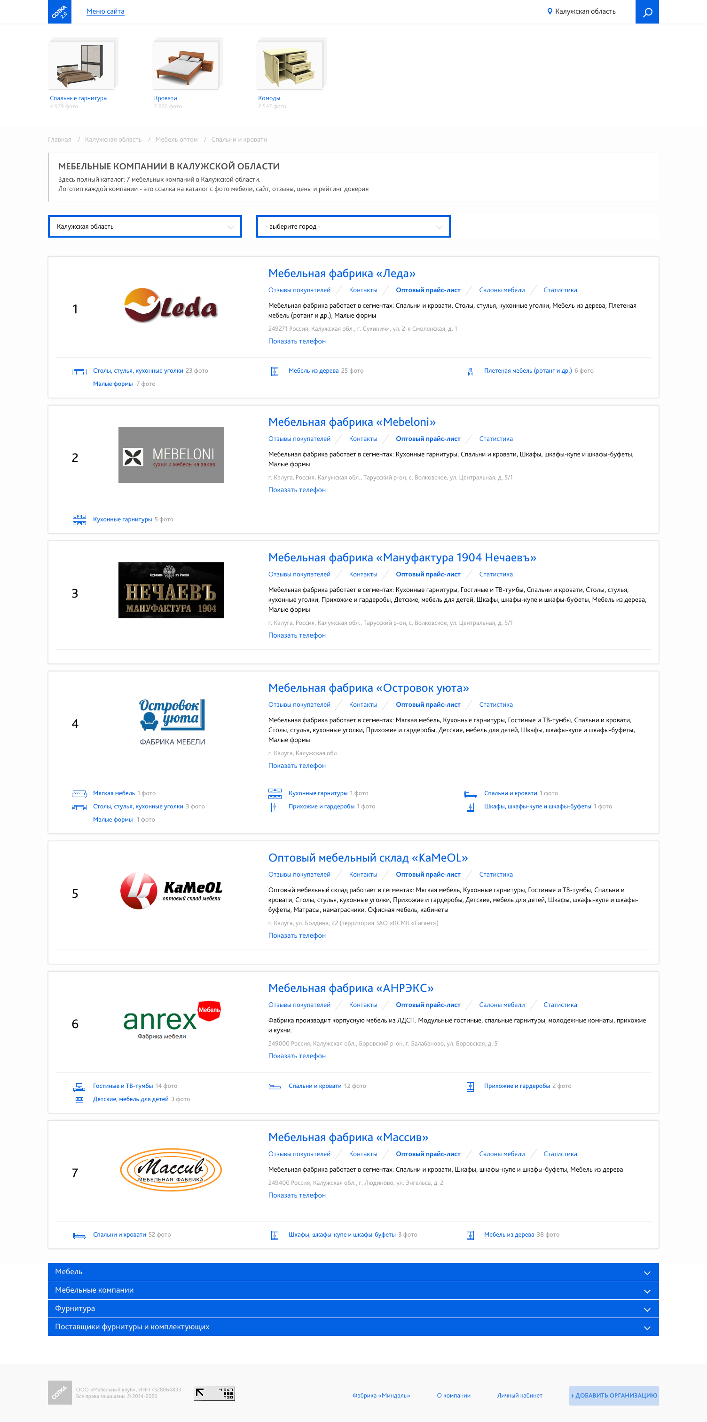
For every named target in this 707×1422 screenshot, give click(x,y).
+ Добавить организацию (613, 1395)
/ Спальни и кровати (233, 139)
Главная (59, 139)
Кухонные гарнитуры (122, 519)
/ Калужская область (108, 139)
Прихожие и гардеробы (321, 806)
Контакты (363, 290)
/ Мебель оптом (171, 139)
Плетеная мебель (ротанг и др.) (528, 371)
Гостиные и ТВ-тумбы (123, 1086)
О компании (452, 1395)
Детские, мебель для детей (131, 1099)
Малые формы (113, 384)
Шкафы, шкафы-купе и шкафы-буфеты (537, 806)
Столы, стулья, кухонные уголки (138, 371)
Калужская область (585, 11)
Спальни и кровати (510, 793)
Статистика (560, 290)
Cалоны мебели (502, 290)
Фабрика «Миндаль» (379, 1395)
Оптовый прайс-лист (428, 290)
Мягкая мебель (114, 793)
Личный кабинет (518, 1395)
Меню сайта (105, 12)
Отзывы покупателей (299, 290)
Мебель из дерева (314, 371)
